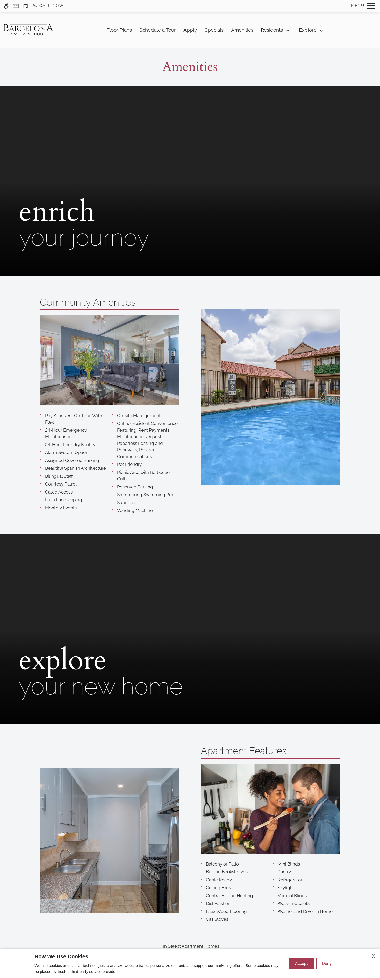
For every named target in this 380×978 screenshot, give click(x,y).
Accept (301, 963)
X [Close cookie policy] (373, 956)
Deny (327, 963)
